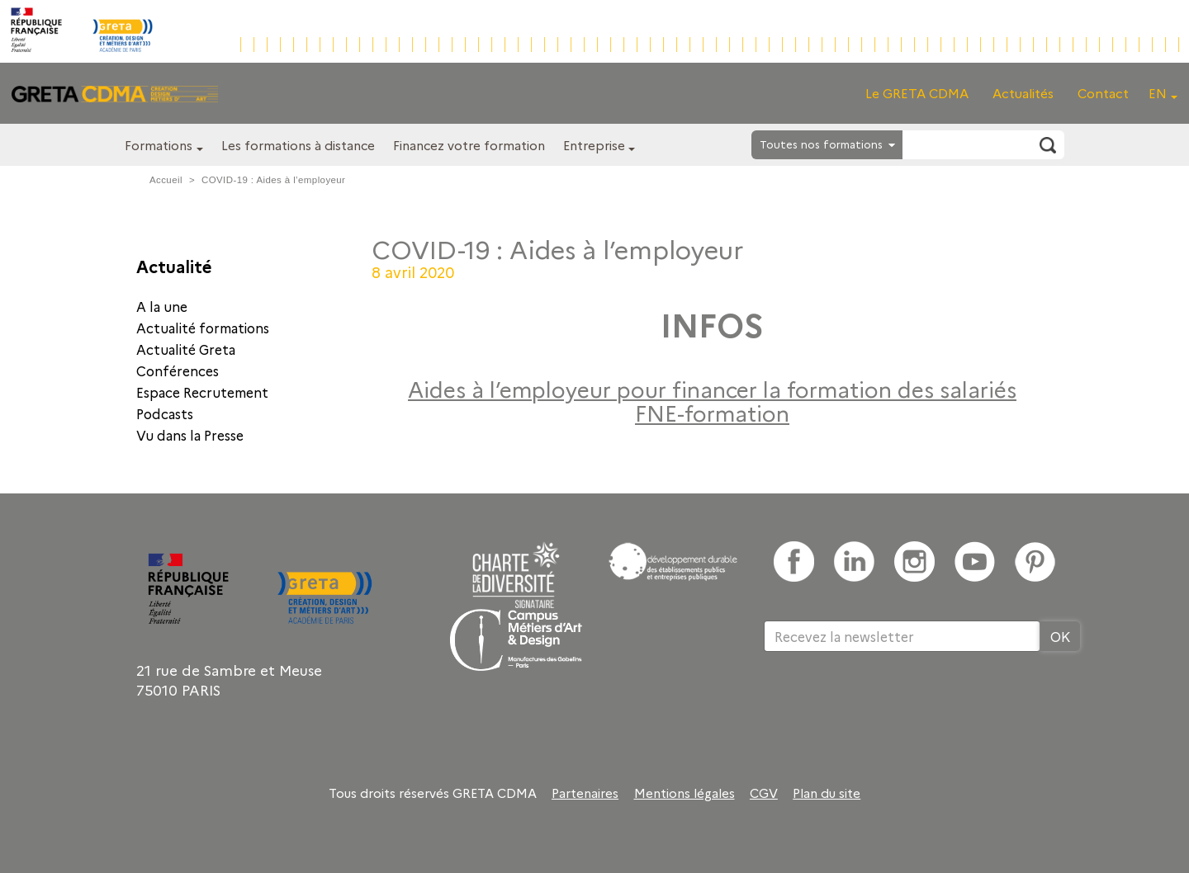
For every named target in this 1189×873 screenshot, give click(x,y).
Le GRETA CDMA (917, 92)
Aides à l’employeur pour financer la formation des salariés (712, 388)
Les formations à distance (298, 144)
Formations (158, 144)
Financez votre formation (469, 144)
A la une (161, 306)
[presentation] (889, 705)
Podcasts (164, 413)
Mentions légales (684, 793)
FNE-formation (712, 412)
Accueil (165, 180)
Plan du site (826, 793)
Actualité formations (202, 328)
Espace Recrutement (202, 392)
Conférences (177, 370)
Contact (1103, 92)
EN (1158, 92)
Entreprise (594, 144)
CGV (764, 793)
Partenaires (585, 793)
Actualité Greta (185, 349)
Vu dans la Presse (190, 435)
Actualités (1023, 92)
